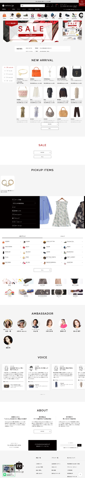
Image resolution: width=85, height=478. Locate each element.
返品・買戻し (37, 9)
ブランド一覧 (55, 458)
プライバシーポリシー (72, 467)
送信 (79, 445)
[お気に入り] (48, 5)
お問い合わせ (39, 473)
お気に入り (54, 467)
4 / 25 (8, 78)
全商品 (13, 9)
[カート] (56, 5)
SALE (9, 9)
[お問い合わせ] (82, 3)
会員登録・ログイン (56, 463)
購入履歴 (54, 470)
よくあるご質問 (39, 467)
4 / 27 (8, 73)
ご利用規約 (70, 470)
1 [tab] (40, 394)
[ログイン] (52, 5)
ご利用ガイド (30, 9)
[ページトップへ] (80, 474)
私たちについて (71, 458)
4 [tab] (44, 394)
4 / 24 (8, 82)
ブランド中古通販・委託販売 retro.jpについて (72, 9)
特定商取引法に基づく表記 (73, 463)
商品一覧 (38, 458)
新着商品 (4, 9)
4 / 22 (8, 87)
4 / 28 (9, 68)
